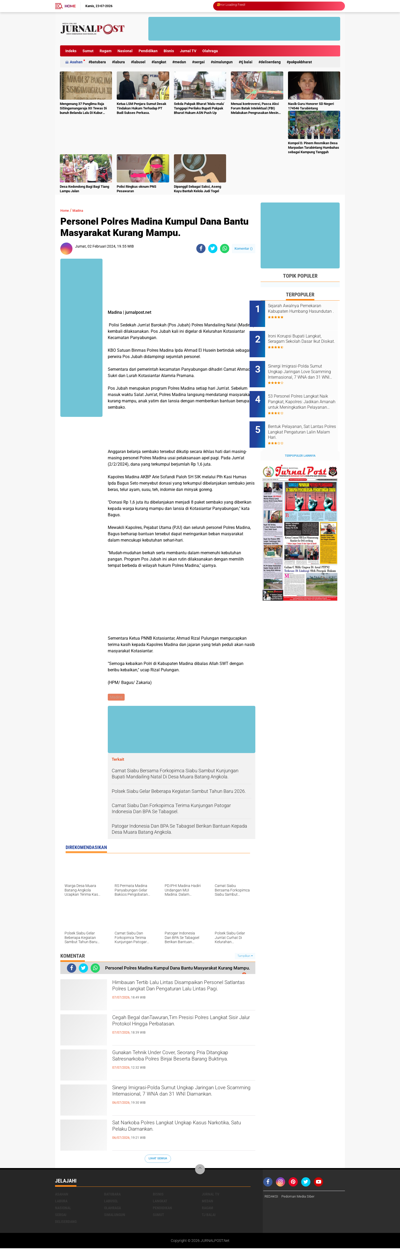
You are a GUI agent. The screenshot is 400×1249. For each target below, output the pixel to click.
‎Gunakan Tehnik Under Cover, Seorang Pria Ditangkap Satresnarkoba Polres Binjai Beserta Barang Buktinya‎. (181, 1063)
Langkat (160, 62)
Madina (82, 210)
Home (70, 6)
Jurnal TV (188, 51)
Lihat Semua (158, 1159)
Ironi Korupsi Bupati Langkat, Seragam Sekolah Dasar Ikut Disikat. (306, 338)
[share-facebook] (201, 248)
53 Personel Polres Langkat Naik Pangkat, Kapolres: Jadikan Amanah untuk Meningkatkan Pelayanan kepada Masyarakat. (304, 391)
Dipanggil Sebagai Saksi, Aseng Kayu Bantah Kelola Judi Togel (197, 189)
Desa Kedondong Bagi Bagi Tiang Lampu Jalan (84, 189)
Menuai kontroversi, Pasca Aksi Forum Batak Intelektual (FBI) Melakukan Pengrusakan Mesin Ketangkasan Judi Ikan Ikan (255, 108)
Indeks (70, 51)
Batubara (98, 62)
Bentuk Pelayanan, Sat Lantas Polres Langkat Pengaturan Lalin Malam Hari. (306, 418)
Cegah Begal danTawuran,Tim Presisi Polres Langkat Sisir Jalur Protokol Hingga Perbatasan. (183, 1023)
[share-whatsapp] (224, 248)
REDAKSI (272, 1197)
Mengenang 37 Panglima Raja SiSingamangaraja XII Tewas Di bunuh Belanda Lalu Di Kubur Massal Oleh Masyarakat (83, 108)
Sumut (88, 51)
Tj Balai (246, 62)
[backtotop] (200, 1170)
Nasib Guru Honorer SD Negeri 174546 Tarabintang (311, 106)
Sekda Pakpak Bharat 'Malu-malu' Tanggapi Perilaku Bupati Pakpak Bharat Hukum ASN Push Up (199, 108)
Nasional (125, 51)
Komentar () (244, 248)
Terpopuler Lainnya (300, 438)
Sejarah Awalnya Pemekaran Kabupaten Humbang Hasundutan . (305, 311)
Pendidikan (148, 51)
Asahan (76, 62)
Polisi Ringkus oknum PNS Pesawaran (136, 189)
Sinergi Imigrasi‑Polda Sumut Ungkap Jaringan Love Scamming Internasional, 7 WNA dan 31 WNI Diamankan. (181, 1098)
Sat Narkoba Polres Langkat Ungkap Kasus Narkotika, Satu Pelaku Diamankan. (176, 1129)
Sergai (199, 62)
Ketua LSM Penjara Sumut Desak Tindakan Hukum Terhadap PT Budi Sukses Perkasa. (141, 108)
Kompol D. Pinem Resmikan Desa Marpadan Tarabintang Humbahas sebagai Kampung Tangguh (313, 147)
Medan (180, 62)
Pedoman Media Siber (300, 1197)
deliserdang (271, 62)
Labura (119, 62)
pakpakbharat (300, 62)
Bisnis (169, 51)
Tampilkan (245, 956)
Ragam (105, 51)
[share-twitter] (212, 248)
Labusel (139, 62)
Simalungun (223, 62)
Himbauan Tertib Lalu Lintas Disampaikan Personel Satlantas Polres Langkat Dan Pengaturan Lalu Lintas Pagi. (174, 993)
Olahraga (210, 51)
